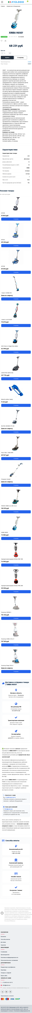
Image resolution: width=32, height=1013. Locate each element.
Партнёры (3, 970)
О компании (4, 951)
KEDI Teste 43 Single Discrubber (9, 346)
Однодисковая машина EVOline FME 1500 (12, 559)
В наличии (4, 36)
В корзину (21, 57)
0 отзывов (21, 36)
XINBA (29, 62)
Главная (3, 6)
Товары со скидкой (6, 972)
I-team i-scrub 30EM (6, 319)
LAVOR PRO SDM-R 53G (7, 372)
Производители (5, 954)
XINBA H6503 (4, 532)
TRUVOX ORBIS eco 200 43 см (8, 506)
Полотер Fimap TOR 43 (7, 665)
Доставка (3, 942)
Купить (7, 57)
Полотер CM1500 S (6, 612)
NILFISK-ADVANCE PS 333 (7, 426)
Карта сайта (4, 975)
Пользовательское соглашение (9, 960)
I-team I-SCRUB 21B (6, 293)
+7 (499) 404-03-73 (10, 797)
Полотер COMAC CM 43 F (7, 639)
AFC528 (3, 266)
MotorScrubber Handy (7, 399)
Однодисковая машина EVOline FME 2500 (12, 585)
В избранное (1, 41)
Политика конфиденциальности (9, 957)
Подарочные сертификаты (8, 967)
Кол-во (3, 50)
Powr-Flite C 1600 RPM (7, 452)
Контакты (3, 936)
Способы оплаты (5, 939)
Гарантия (3, 945)
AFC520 (3, 213)
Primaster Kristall (5, 479)
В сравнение (5, 41)
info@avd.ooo (9, 809)
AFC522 (3, 239)
